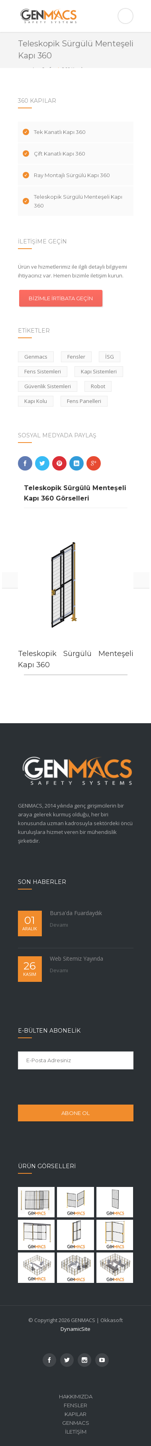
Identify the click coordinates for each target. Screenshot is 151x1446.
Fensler (76, 356)
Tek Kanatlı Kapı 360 (60, 132)
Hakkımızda (75, 1396)
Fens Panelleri (84, 401)
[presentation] (71, 1086)
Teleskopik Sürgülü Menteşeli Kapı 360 (78, 201)
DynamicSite (75, 1328)
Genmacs (35, 356)
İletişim (75, 1431)
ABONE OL (75, 1113)
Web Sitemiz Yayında (76, 958)
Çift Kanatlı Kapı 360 (59, 153)
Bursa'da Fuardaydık (76, 913)
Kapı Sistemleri (99, 371)
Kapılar (75, 1414)
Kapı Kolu (35, 401)
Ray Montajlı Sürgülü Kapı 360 (72, 175)
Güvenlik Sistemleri (47, 386)
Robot (98, 386)
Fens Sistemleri (42, 371)
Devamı (59, 924)
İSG (109, 356)
